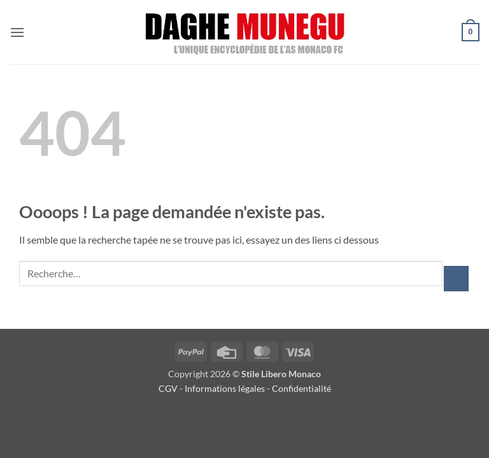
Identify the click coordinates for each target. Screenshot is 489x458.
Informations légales (225, 388)
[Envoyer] (456, 278)
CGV (168, 388)
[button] (17, 32)
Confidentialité (302, 388)
